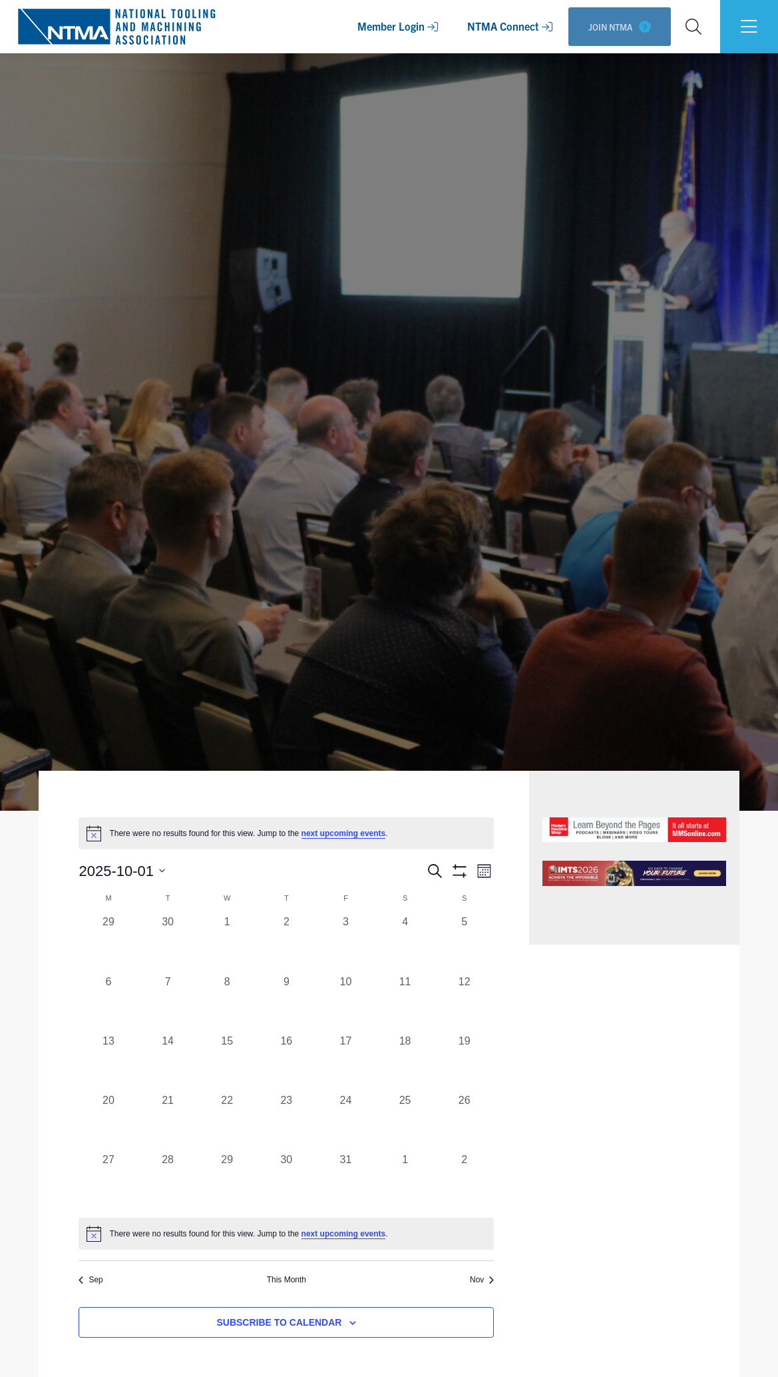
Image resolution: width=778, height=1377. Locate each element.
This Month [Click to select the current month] (286, 1279)
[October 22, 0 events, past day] (227, 1122)
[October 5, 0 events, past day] (464, 943)
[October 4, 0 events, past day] (405, 943)
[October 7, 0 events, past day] (168, 1003)
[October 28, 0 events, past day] (168, 1181)
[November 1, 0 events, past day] (405, 1181)
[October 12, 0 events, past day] (464, 1003)
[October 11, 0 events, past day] (405, 1003)
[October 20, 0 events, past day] (108, 1122)
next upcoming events (343, 833)
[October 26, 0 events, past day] (464, 1122)
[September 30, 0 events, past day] (168, 943)
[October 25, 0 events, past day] (405, 1122)
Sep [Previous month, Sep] (90, 1279)
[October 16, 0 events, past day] (286, 1063)
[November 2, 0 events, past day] (464, 1181)
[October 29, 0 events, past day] (227, 1181)
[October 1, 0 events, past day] (227, 943)
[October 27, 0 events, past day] (108, 1181)
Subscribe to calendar (278, 1322)
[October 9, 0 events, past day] (286, 1003)
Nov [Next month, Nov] (482, 1279)
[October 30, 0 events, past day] (286, 1181)
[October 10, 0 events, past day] (345, 1003)
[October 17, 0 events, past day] (345, 1063)
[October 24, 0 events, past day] (345, 1122)
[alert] (286, 1234)
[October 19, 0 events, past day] (464, 1063)
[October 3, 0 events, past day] (345, 943)
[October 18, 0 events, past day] (405, 1063)
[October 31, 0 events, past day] (345, 1181)
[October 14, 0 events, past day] (168, 1063)
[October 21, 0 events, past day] (168, 1122)
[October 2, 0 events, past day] (286, 943)
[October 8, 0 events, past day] (227, 1003)
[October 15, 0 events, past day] (227, 1063)
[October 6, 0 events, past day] (108, 1003)
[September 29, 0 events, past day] (108, 943)
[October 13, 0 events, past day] (108, 1063)
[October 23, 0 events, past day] (286, 1122)
